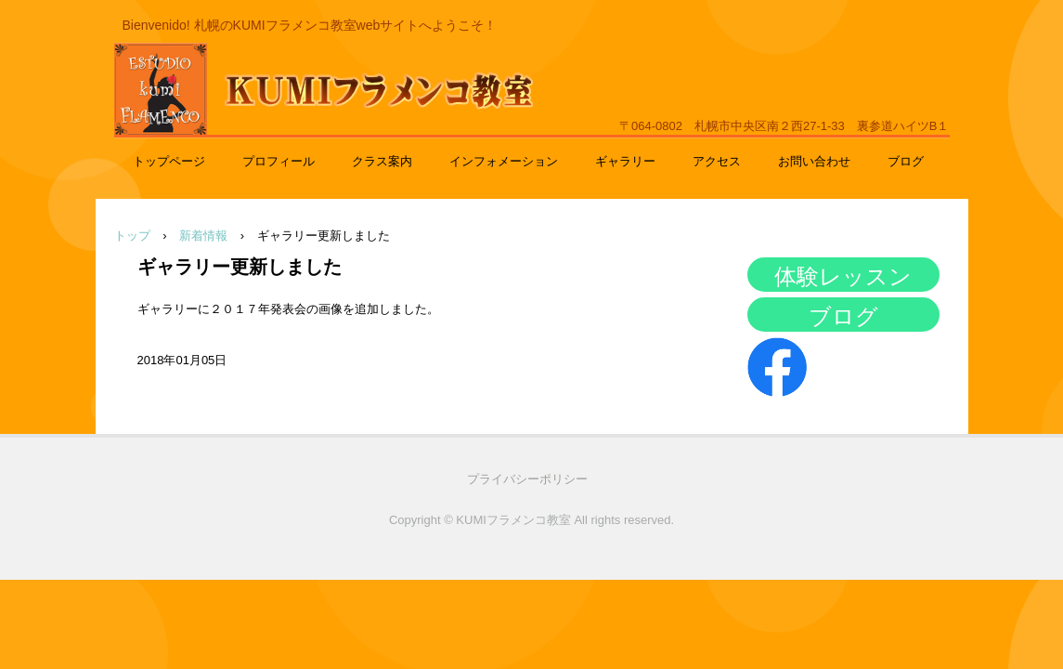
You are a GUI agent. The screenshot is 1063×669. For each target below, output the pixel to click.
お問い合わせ (814, 161)
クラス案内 (382, 161)
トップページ (169, 161)
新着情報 (203, 236)
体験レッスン (843, 276)
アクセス (717, 161)
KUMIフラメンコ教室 (286, 125)
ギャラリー (625, 161)
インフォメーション (503, 161)
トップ (132, 236)
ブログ (906, 161)
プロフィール (278, 161)
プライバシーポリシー (527, 479)
